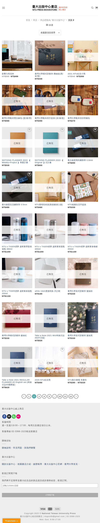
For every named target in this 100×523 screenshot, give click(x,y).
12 (71, 396)
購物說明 (6, 448)
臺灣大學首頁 (71, 464)
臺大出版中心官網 (53, 464)
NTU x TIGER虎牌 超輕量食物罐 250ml (83, 247)
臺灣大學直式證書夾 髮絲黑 (80, 335)
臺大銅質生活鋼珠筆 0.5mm (14, 205)
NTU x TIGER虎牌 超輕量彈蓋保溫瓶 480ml (17, 247)
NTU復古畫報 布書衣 (77, 380)
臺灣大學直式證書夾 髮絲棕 (80, 291)
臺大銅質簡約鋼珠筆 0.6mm (80, 160)
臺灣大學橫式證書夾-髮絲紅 (14, 335)
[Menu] (3, 8)
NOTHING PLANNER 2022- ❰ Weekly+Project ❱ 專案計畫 (16, 161)
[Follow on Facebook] (4, 416)
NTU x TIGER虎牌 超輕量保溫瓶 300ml (50, 247)
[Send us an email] (9, 416)
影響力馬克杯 (8, 74)
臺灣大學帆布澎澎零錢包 (79, 118)
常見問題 (17, 448)
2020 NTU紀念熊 (43, 380)
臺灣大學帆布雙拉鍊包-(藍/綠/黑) (17, 118)
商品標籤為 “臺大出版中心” (52, 20)
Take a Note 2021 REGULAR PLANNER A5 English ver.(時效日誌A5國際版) (17, 382)
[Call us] (14, 416)
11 (65, 396)
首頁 (28, 20)
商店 (35, 20)
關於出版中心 (8, 464)
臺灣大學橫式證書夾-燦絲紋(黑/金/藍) (49, 75)
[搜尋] (92, 7)
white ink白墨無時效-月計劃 (47, 291)
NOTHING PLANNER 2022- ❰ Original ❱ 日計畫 (49, 161)
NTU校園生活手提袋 (77, 205)
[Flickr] (18, 416)
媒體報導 (37, 464)
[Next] (76, 396)
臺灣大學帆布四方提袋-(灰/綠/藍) (50, 118)
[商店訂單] (50, 32)
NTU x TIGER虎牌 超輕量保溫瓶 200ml (17, 292)
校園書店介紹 (24, 464)
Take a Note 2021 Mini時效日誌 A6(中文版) (50, 336)
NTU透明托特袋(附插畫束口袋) (49, 205)
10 (60, 396)
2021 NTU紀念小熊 (76, 74)
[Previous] (24, 396)
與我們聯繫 (29, 448)
